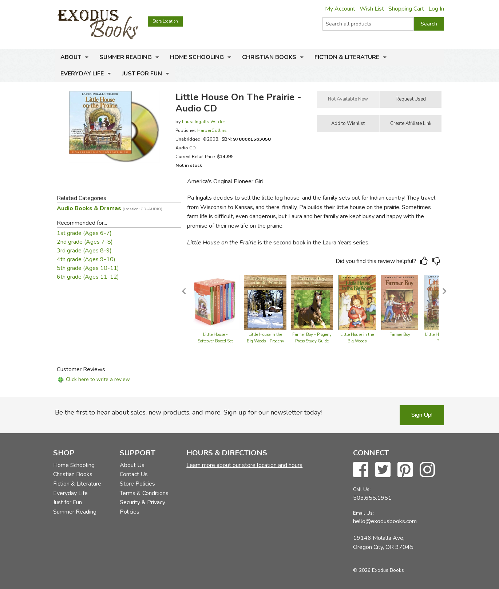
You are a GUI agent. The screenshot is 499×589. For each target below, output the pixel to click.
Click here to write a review (98, 379)
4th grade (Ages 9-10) (86, 259)
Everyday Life (82, 74)
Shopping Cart (406, 9)
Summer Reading (125, 57)
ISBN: (246, 139)
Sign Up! (421, 415)
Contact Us (134, 474)
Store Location (165, 21)
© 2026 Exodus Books (378, 570)
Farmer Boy (399, 334)
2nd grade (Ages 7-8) (85, 242)
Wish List (372, 9)
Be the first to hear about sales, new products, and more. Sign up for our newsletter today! (188, 412)
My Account (340, 9)
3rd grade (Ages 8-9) (84, 251)
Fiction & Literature (346, 57)
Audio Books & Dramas (109, 208)
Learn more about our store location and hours (244, 465)
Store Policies (137, 484)
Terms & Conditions (144, 493)
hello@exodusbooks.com (385, 521)
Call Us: (362, 489)
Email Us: (363, 513)
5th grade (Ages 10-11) (88, 268)
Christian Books (269, 57)
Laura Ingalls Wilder (203, 121)
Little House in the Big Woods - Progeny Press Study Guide (265, 341)
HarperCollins (212, 130)
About (70, 57)
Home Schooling (197, 57)
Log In (436, 9)
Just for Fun (142, 74)
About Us (132, 465)
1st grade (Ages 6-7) (84, 233)
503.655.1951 (372, 498)
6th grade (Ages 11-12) (88, 277)
